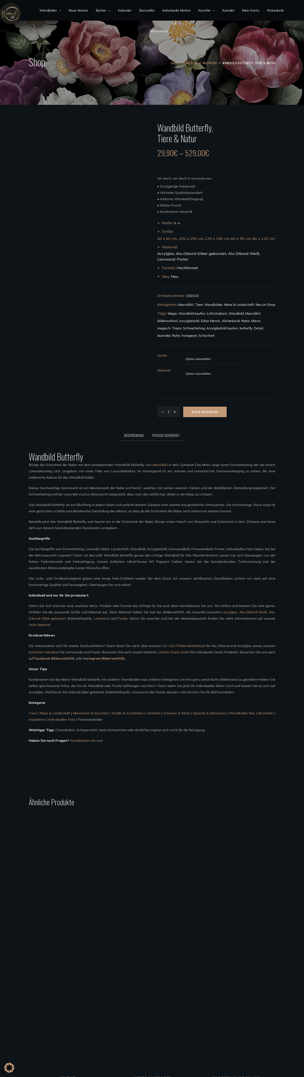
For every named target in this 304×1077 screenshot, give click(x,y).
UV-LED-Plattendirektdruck (183, 646)
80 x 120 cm (264, 238)
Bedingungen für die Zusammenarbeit (142, 1036)
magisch (163, 328)
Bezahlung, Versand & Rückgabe (222, 991)
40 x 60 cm (167, 238)
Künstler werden (125, 1029)
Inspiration (37, 719)
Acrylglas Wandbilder (129, 985)
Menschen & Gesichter (91, 713)
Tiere (199, 304)
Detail (258, 328)
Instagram (189, 335)
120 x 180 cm (217, 238)
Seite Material (39, 625)
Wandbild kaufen (192, 313)
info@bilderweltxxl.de (59, 1017)
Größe (162, 355)
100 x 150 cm (191, 238)
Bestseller (265, 713)
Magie (172, 313)
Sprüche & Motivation (210, 713)
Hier (183, 692)
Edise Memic (210, 321)
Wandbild (236, 313)
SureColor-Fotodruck (44, 652)
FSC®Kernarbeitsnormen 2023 (221, 1036)
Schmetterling (194, 328)
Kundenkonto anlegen (214, 985)
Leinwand (101, 618)
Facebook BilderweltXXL (54, 658)
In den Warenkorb (205, 412)
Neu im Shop (265, 304)
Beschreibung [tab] (134, 435)
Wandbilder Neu (242, 713)
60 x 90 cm (241, 238)
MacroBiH (210, 63)
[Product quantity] (168, 412)
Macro (256, 321)
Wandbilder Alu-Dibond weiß (136, 991)
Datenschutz (207, 1023)
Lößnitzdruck (217, 313)
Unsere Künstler (125, 1023)
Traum (177, 328)
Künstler (190, 63)
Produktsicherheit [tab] (166, 435)
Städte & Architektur (128, 713)
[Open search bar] (174, 22)
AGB (200, 1004)
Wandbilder (213, 304)
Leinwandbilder (125, 1010)
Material (163, 370)
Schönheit (207, 335)
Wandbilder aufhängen (131, 1017)
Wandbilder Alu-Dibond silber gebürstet (144, 998)
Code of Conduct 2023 (214, 1029)
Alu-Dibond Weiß (253, 612)
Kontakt (203, 1010)
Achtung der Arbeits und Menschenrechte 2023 (234, 1042)
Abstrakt (153, 713)
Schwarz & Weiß (176, 713)
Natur (245, 321)
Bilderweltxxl (167, 321)
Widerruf (204, 998)
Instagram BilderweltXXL (104, 658)
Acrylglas (230, 612)
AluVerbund (231, 321)
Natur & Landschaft (239, 304)
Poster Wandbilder (127, 1004)
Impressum (205, 1017)
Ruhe (176, 335)
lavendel (164, 335)
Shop (174, 63)
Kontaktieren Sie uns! (86, 740)
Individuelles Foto (61, 719)
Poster (122, 618)
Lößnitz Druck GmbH (173, 652)
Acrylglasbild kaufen (222, 328)
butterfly (245, 328)
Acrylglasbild (189, 321)
